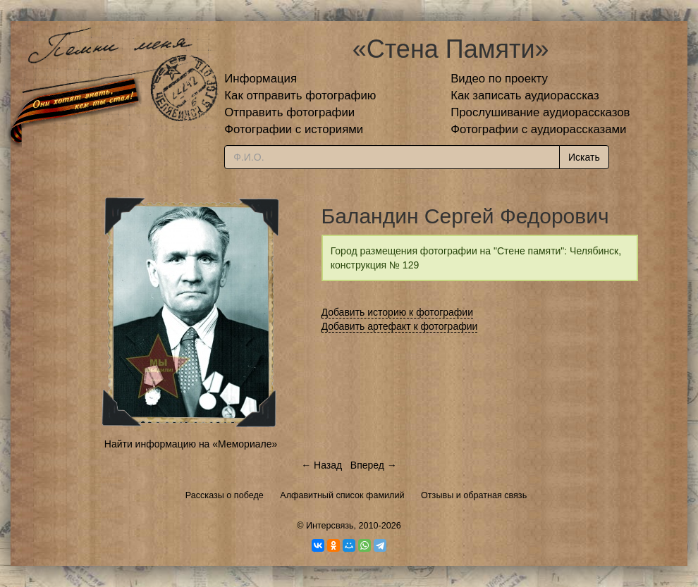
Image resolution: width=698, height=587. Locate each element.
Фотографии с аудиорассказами (538, 129)
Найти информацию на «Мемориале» (190, 444)
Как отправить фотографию (300, 95)
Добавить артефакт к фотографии (400, 326)
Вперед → (373, 465)
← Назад (321, 465)
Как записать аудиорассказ (525, 95)
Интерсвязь (330, 526)
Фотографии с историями (293, 129)
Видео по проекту (499, 78)
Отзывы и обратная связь (474, 495)
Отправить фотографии (289, 112)
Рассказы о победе (224, 495)
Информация (260, 78)
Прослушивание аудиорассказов (540, 112)
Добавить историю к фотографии (398, 312)
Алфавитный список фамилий (342, 495)
